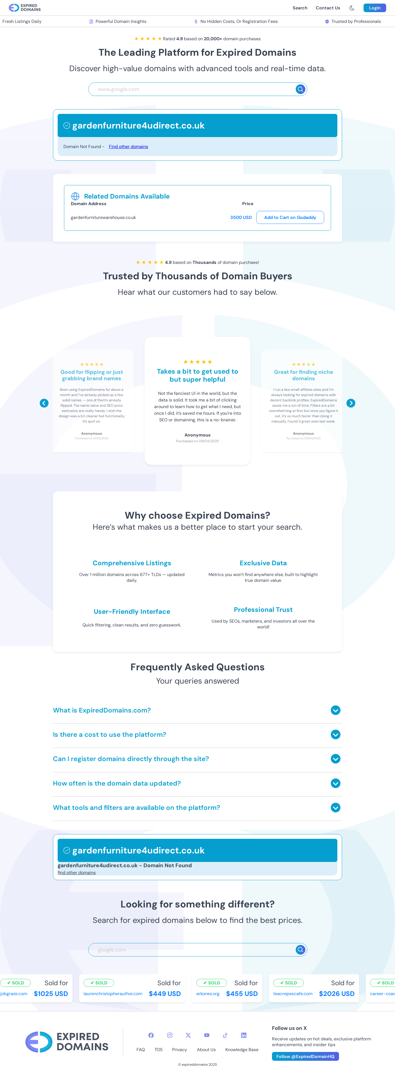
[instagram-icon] (169, 1035)
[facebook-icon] (151, 1035)
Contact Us (328, 8)
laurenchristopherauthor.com (113, 994)
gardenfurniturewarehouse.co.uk (103, 217)
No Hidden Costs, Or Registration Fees (236, 21)
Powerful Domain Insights (118, 21)
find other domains (77, 872)
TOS (158, 1049)
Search (300, 8)
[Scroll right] (350, 403)
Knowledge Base (241, 1049)
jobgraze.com (14, 994)
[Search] (300, 89)
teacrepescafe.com (293, 994)
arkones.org (208, 994)
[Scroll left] (44, 403)
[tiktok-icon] (225, 1035)
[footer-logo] (66, 1043)
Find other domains (128, 146)
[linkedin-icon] (243, 1035)
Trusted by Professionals (353, 21)
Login (375, 8)
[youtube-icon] (206, 1035)
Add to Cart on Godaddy (290, 217)
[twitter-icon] (188, 1035)
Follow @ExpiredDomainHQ (305, 1056)
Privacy (179, 1049)
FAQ (141, 1049)
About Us (206, 1049)
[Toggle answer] (335, 710)
